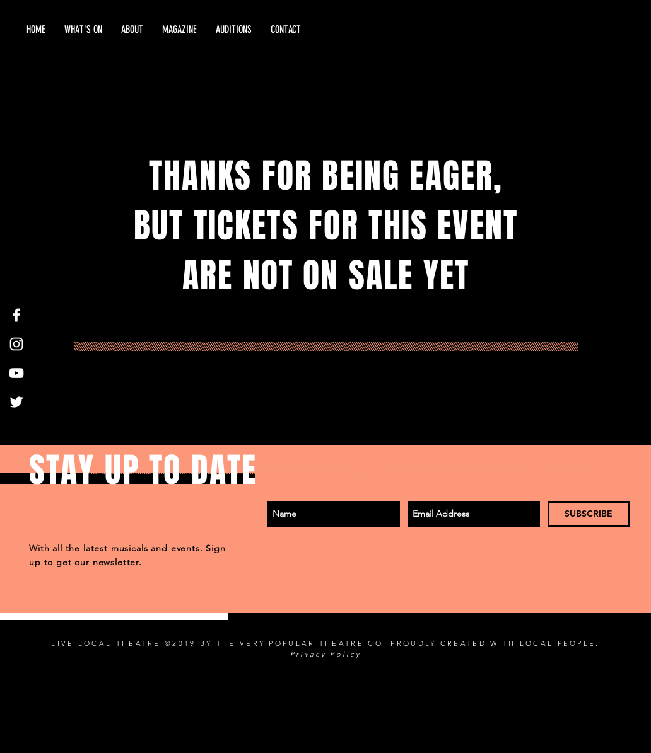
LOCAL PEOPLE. (560, 643)
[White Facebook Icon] (16, 315)
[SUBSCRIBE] (589, 514)
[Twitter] (16, 402)
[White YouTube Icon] (16, 373)
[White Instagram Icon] (16, 344)
